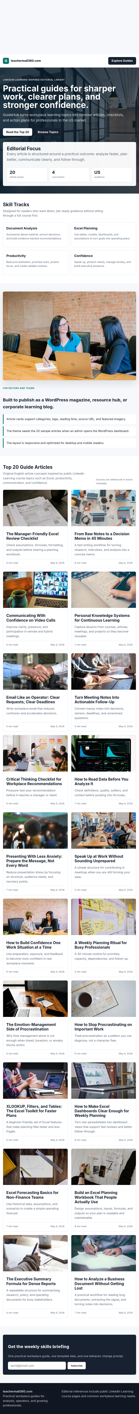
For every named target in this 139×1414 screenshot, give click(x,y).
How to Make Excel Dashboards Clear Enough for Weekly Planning (102, 1111)
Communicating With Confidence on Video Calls (30, 617)
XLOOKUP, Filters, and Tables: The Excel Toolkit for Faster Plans (34, 1111)
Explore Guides (122, 60)
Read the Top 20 (17, 132)
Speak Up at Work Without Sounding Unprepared (99, 858)
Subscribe (77, 1365)
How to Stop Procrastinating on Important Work (103, 1026)
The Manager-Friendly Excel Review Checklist (32, 536)
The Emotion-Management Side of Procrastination (31, 1026)
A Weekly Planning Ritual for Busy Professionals (101, 945)
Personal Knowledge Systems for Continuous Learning (102, 617)
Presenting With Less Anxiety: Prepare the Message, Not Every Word (34, 861)
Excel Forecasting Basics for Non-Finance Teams (32, 1194)
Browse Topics (48, 132)
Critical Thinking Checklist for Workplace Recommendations (34, 781)
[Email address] (37, 1366)
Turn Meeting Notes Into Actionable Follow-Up (97, 699)
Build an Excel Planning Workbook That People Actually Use (96, 1197)
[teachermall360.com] (22, 61)
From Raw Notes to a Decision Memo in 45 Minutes (102, 536)
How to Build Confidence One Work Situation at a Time (33, 945)
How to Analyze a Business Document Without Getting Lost (100, 1283)
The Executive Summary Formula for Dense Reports (31, 1281)
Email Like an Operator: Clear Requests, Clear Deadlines (33, 699)
